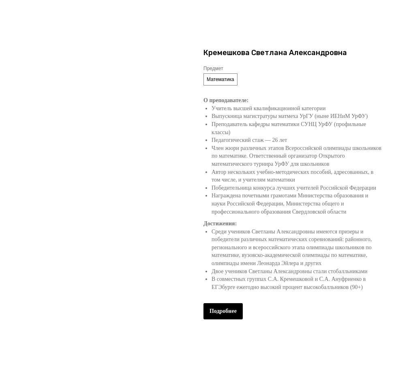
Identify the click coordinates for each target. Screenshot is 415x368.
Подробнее (223, 311)
